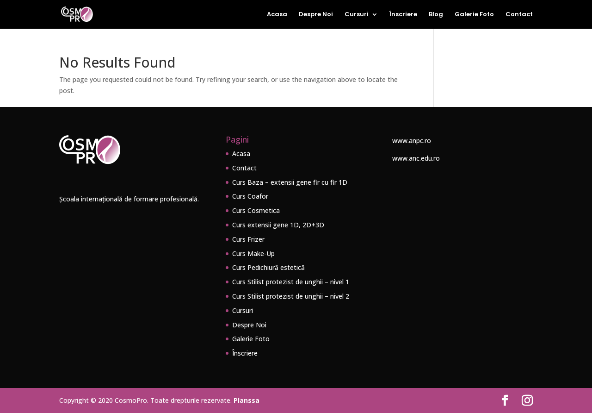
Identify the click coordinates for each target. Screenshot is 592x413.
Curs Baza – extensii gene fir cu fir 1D (289, 182)
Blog (436, 15)
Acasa (277, 15)
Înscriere (403, 15)
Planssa (246, 400)
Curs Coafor (250, 196)
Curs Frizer (248, 239)
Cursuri (357, 15)
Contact (519, 15)
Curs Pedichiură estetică (268, 267)
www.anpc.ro (411, 140)
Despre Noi (316, 15)
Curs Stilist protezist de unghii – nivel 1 (290, 281)
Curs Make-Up (253, 253)
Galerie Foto (474, 15)
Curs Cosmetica (256, 210)
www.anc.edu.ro (416, 158)
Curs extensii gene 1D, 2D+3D (278, 224)
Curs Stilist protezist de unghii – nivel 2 (290, 296)
